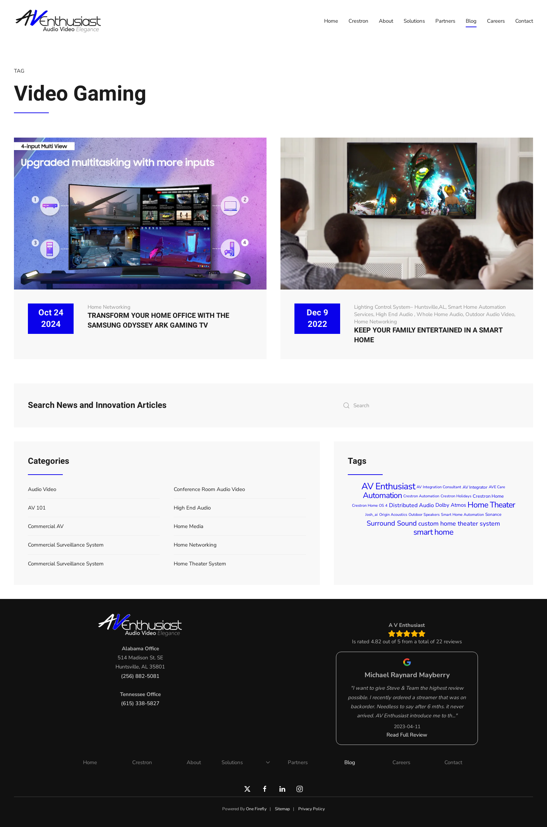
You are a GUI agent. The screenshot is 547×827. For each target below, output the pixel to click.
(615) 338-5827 (140, 703)
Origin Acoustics (393, 514)
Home (331, 20)
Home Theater (491, 504)
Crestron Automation (421, 496)
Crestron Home (488, 496)
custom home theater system (459, 523)
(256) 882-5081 (140, 676)
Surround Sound (392, 523)
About (386, 20)
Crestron (358, 20)
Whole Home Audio (440, 314)
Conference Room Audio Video (209, 489)
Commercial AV (45, 526)
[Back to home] (59, 21)
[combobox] (429, 405)
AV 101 (37, 507)
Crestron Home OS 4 (370, 505)
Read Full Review (407, 734)
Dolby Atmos (450, 505)
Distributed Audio (411, 505)
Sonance (493, 514)
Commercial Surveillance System (66, 544)
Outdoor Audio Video (489, 314)
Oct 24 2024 (50, 319)
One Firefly (256, 809)
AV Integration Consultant (439, 487)
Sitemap (282, 809)
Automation (382, 495)
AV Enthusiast (388, 486)
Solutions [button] (414, 20)
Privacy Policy (311, 809)
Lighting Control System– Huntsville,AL (399, 306)
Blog (471, 20)
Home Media (188, 526)
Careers (496, 20)
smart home (433, 532)
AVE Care (497, 487)
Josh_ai (371, 514)
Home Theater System (200, 563)
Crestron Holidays (456, 496)
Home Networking (109, 306)
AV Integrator (475, 487)
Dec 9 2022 (317, 319)
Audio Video (42, 489)
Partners (445, 20)
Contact (524, 20)
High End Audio (395, 314)
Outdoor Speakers (424, 514)
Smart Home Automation (462, 514)
